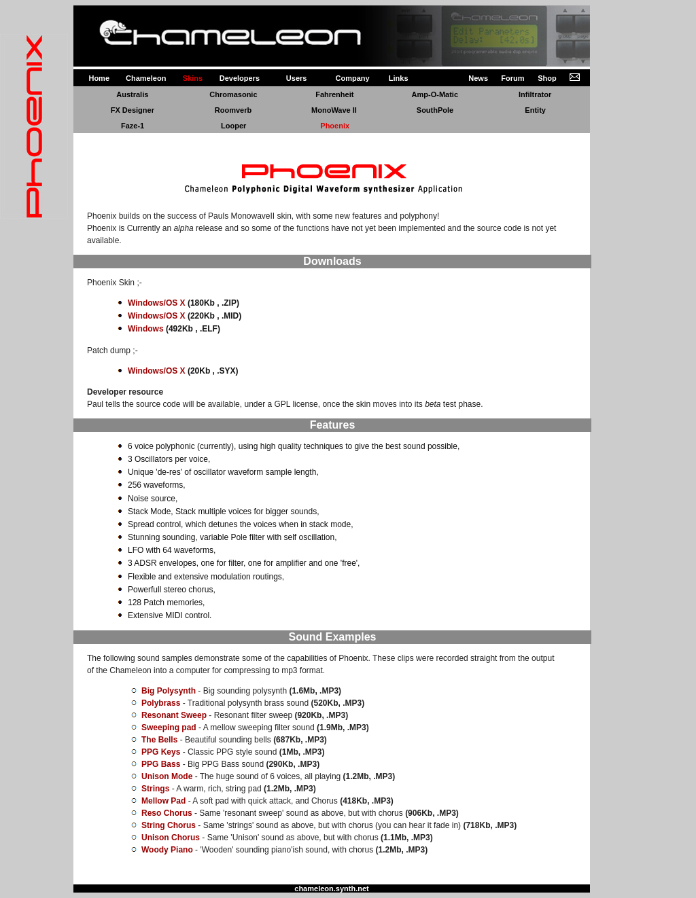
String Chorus (168, 825)
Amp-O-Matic (435, 94)
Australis (132, 94)
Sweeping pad (168, 727)
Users (296, 78)
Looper (233, 126)
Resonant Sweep (174, 715)
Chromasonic (233, 94)
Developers (240, 78)
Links (398, 78)
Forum (512, 78)
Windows (146, 329)
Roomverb (233, 110)
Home (98, 78)
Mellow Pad (163, 801)
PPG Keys (160, 752)
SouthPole (435, 110)
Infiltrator (535, 94)
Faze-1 (132, 126)
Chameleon (146, 78)
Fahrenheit (334, 94)
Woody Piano (167, 850)
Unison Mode (166, 776)
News (478, 78)
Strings (155, 788)
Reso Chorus (166, 813)
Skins (193, 78)
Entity (535, 110)
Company (353, 78)
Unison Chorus (170, 837)
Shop (547, 78)
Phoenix (334, 126)
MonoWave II (334, 110)
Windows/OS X (157, 303)
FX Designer (132, 110)
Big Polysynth (168, 691)
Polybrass (160, 703)
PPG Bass (160, 764)
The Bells (159, 739)
